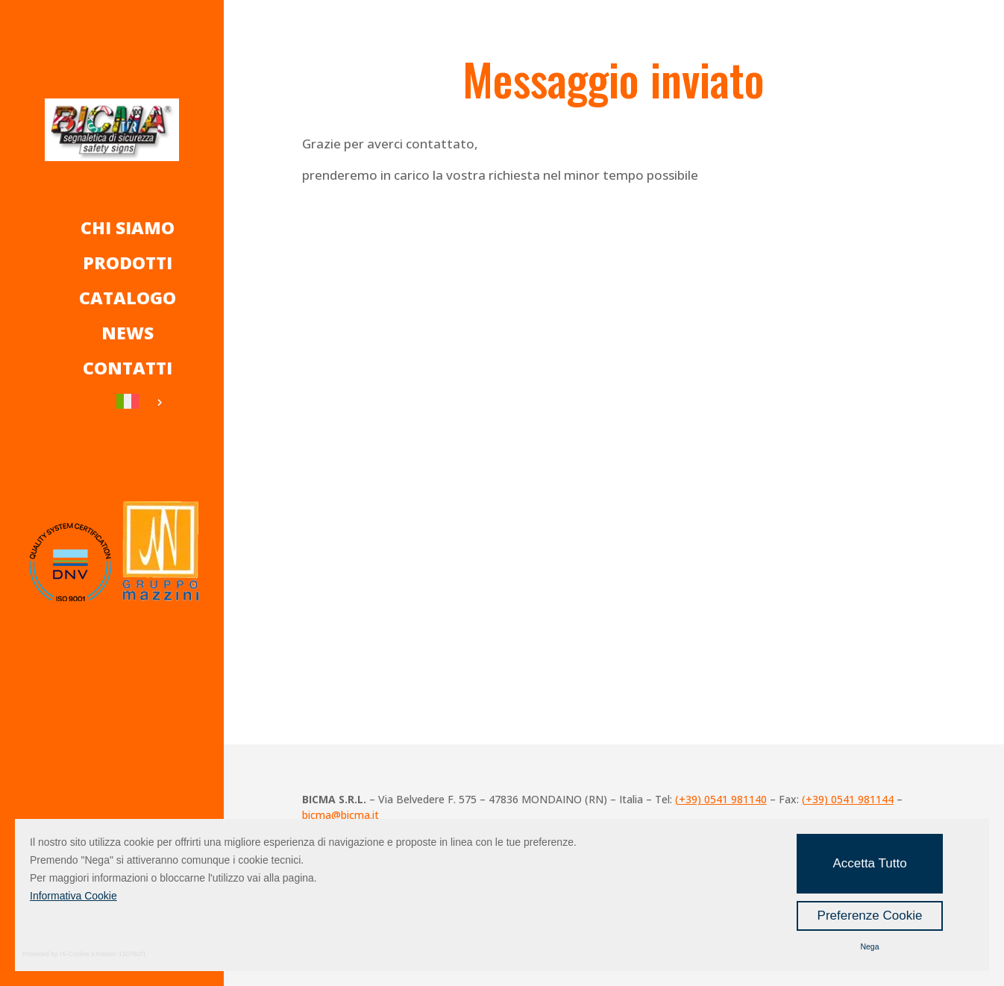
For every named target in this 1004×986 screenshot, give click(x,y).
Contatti (127, 368)
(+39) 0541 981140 (721, 799)
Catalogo (127, 298)
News (127, 333)
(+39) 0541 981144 (848, 799)
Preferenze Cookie (870, 915)
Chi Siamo (128, 227)
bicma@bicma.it (340, 815)
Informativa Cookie (73, 896)
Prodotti (127, 262)
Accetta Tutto (869, 863)
